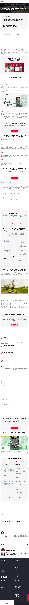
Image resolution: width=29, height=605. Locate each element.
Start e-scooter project (14, 498)
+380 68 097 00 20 (3, 571)
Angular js (16, 567)
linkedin (22, 544)
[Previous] (4, 67)
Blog (3, 4)
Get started (14, 324)
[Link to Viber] (4, 577)
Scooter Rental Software (18, 596)
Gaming (2, 586)
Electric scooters (17, 33)
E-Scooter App (17, 588)
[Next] (25, 67)
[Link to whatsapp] (1, 577)
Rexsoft (3, 560)
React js (16, 568)
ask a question (14, 527)
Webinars (16, 595)
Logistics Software (17, 587)
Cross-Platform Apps (18, 586)
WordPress (16, 576)
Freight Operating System (18, 597)
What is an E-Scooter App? (7, 18)
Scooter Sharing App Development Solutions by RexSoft (11, 20)
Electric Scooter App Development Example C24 (10, 26)
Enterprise (2, 589)
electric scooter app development (5, 50)
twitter (27, 544)
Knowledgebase (17, 594)
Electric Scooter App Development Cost (9, 25)
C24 (27, 396)
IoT (15, 577)
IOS (15, 574)
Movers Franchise (17, 593)
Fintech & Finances (3, 585)
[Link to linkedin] (6, 577)
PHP (15, 570)
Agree (7, 603)
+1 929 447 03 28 (3, 566)
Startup (2, 588)
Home (1, 4)
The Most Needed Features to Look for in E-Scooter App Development (13, 19)
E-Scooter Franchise (17, 589)
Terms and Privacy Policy (8, 601)
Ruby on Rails (17, 575)
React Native (17, 569)
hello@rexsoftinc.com (3, 574)
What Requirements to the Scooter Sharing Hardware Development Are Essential (14, 21)
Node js (16, 566)
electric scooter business (19, 204)
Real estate (2, 587)
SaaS (15, 585)
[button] (14, 521)
